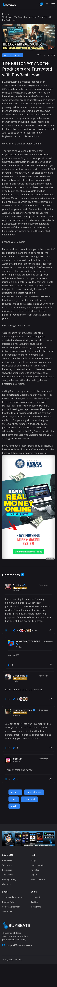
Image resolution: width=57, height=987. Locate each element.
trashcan (17, 758)
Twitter (34, 901)
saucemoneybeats (24, 710)
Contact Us (7, 911)
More (34, 630)
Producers (7, 869)
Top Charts (7, 874)
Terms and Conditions (12, 897)
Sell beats (7, 865)
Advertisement (50, 558)
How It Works (37, 865)
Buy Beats (7, 860)
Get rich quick (29, 799)
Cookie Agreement (11, 906)
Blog (4, 14)
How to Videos (38, 879)
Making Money (9, 879)
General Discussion (12, 55)
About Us (6, 884)
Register (35, 869)
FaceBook (35, 897)
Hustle (14, 806)
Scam (13, 799)
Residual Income (34, 792)
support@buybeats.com (17, 945)
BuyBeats (15, 792)
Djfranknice (20, 675)
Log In (34, 874)
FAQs (33, 860)
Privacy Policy (8, 901)
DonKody (19, 585)
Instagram (36, 906)
